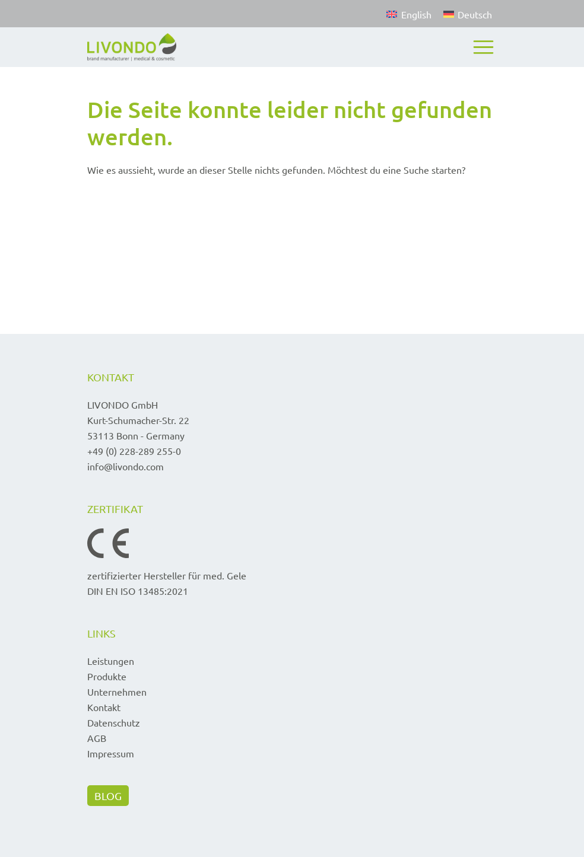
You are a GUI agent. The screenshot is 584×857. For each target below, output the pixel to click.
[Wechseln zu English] (408, 14)
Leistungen (110, 661)
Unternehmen (117, 691)
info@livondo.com (125, 466)
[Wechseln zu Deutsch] (464, 14)
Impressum (110, 753)
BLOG (108, 795)
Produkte (106, 676)
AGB (96, 738)
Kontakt (103, 707)
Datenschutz (113, 722)
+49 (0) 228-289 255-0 (134, 451)
